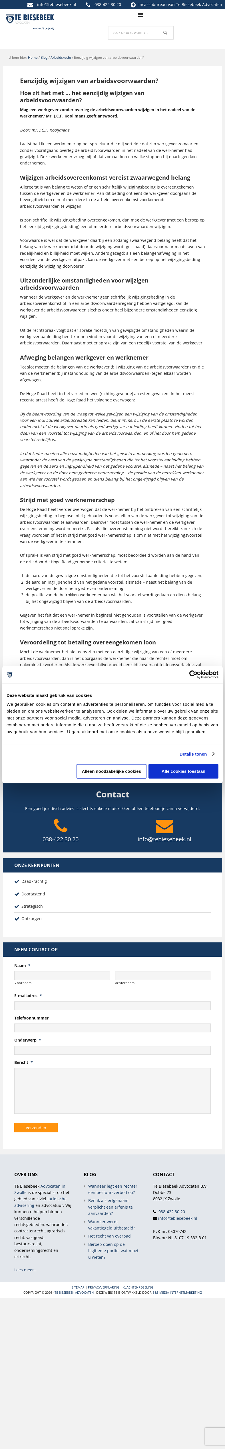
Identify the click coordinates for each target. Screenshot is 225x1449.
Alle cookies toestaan (183, 771)
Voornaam (23, 983)
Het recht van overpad (109, 1236)
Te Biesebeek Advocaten (74, 1292)
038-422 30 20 (108, 4)
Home (33, 57)
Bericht (23, 1062)
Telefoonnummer (31, 1018)
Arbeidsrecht (61, 57)
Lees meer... (25, 1269)
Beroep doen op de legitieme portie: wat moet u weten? (113, 1250)
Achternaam (125, 983)
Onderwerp (27, 1040)
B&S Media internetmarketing (177, 1292)
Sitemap (78, 1287)
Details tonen (193, 754)
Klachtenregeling (138, 1287)
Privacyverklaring (103, 1287)
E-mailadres (28, 995)
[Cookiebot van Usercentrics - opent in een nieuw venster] (193, 674)
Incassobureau (152, 4)
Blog (44, 57)
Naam (22, 965)
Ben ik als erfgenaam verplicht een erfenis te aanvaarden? (110, 1207)
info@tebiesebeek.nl (56, 4)
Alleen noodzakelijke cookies (111, 771)
